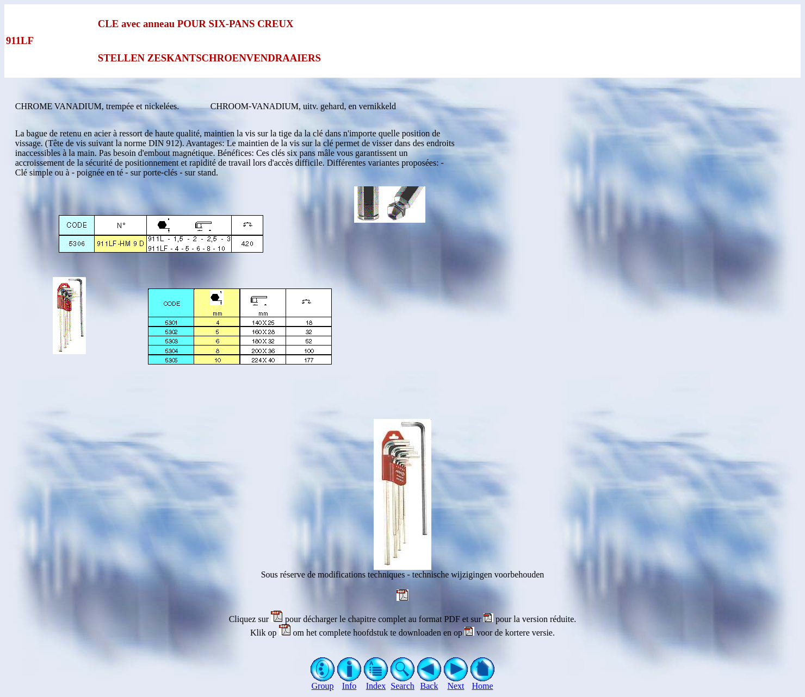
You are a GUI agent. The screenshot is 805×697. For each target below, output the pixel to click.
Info (349, 682)
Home (482, 682)
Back (429, 682)
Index (376, 682)
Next (456, 682)
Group (323, 682)
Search (403, 682)
